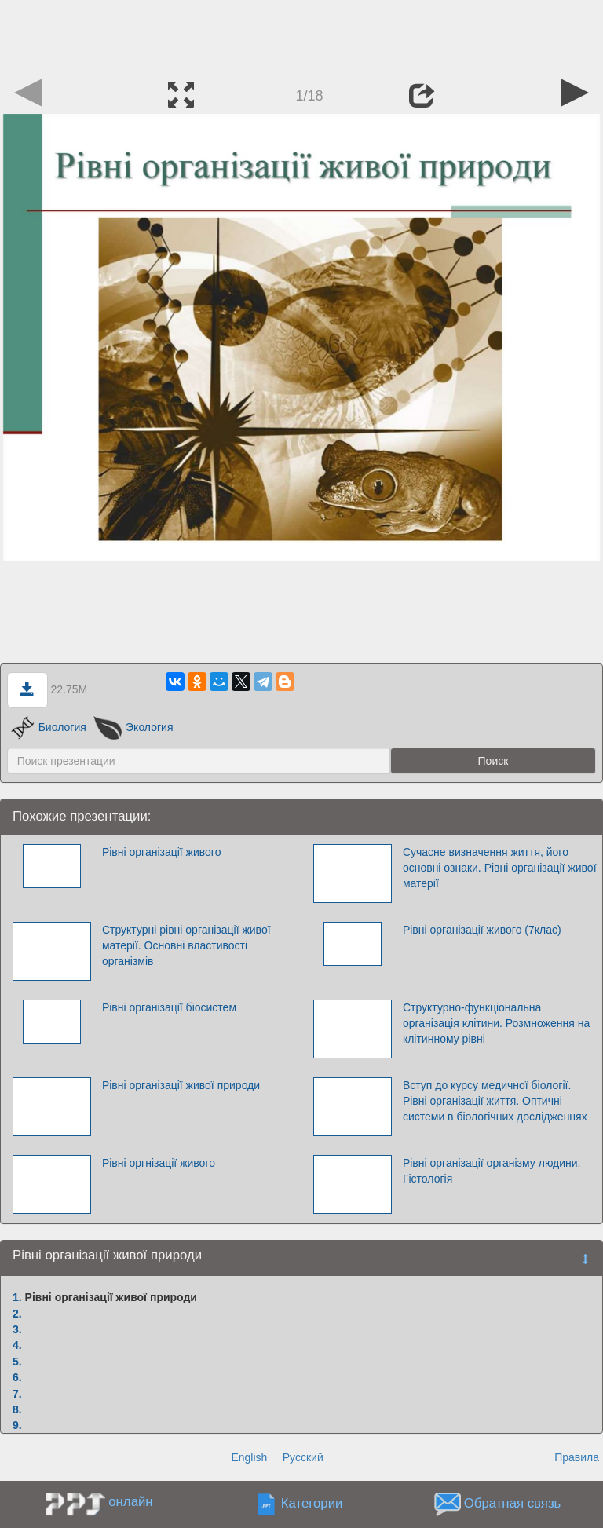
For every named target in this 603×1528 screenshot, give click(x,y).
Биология (48, 727)
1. (17, 1297)
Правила (576, 1457)
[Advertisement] (301, 35)
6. (17, 1377)
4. (17, 1345)
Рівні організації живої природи (181, 1085)
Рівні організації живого (161, 852)
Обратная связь (512, 1504)
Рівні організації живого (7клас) (482, 929)
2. (17, 1313)
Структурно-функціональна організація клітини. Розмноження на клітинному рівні (496, 1023)
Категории (312, 1504)
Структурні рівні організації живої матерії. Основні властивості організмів (186, 945)
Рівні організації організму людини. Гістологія (492, 1171)
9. (17, 1425)
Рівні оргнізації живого (158, 1163)
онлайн (130, 1501)
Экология (133, 727)
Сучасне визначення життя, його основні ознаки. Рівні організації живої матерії (500, 868)
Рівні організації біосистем (169, 1007)
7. (17, 1393)
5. (17, 1361)
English (249, 1457)
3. (17, 1329)
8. (17, 1409)
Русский (303, 1457)
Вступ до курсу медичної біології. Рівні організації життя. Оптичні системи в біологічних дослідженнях (495, 1101)
